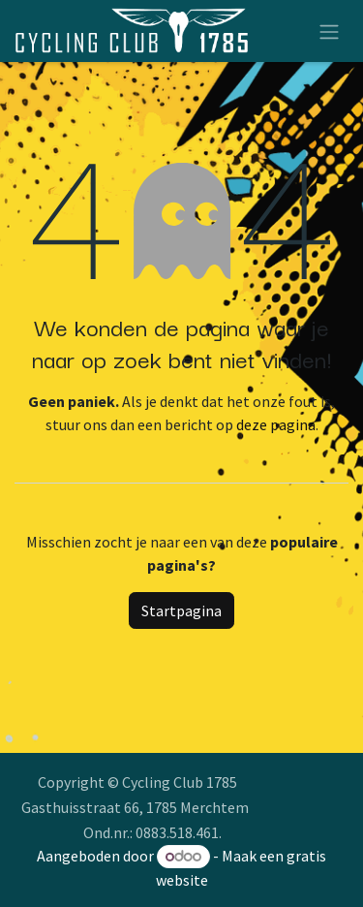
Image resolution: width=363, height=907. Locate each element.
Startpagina (181, 610)
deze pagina (276, 424)
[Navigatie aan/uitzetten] (329, 31)
